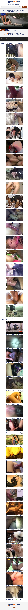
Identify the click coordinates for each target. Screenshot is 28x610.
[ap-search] (11, 7)
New (13, 4)
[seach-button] (20, 7)
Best (9, 4)
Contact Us (14, 607)
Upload (24, 6)
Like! (2, 30)
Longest (17, 4)
